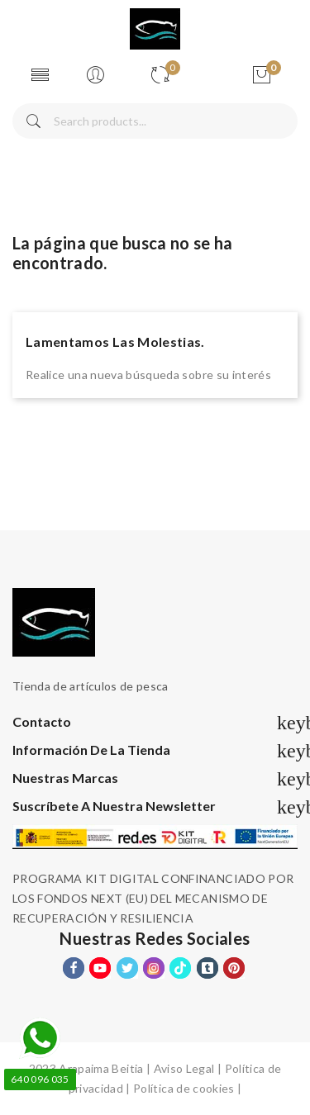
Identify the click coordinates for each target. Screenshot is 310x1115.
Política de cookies (184, 1088)
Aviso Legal (184, 1068)
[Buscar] (155, 121)
